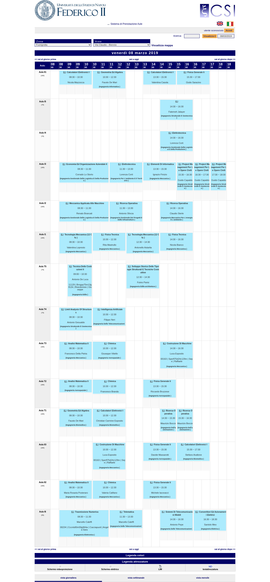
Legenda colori (135, 555)
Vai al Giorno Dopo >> (224, 59)
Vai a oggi (134, 59)
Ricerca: (177, 35)
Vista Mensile (202, 578)
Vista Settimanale (136, 578)
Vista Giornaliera (68, 578)
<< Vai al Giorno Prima (45, 59)
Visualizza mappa (162, 45)
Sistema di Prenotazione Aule (126, 24)
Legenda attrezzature (135, 561)
